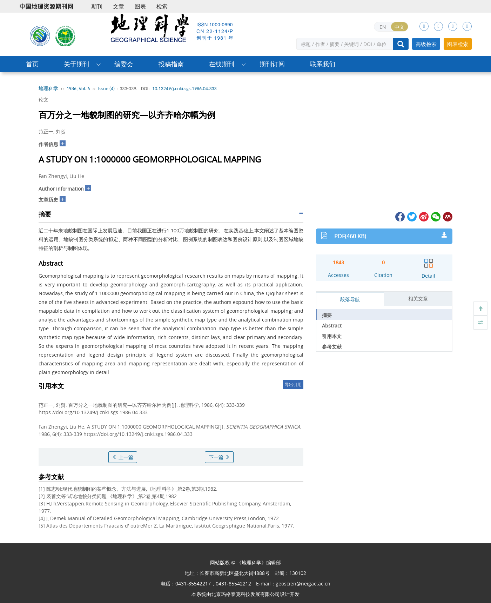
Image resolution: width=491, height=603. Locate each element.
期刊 (96, 6)
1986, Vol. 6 (78, 89)
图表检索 (457, 43)
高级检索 (426, 43)
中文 (399, 27)
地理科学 (48, 89)
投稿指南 (171, 64)
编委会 (123, 64)
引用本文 (332, 336)
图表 (140, 6)
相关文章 (418, 298)
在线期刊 (221, 64)
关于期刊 (76, 64)
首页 (32, 64)
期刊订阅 (272, 64)
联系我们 (322, 64)
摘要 (327, 315)
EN (382, 27)
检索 (162, 6)
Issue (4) (106, 89)
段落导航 (350, 299)
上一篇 (122, 457)
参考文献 (332, 346)
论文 (43, 99)
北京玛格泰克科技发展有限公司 (245, 594)
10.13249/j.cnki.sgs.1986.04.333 (184, 89)
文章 (118, 6)
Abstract (332, 325)
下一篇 (219, 457)
